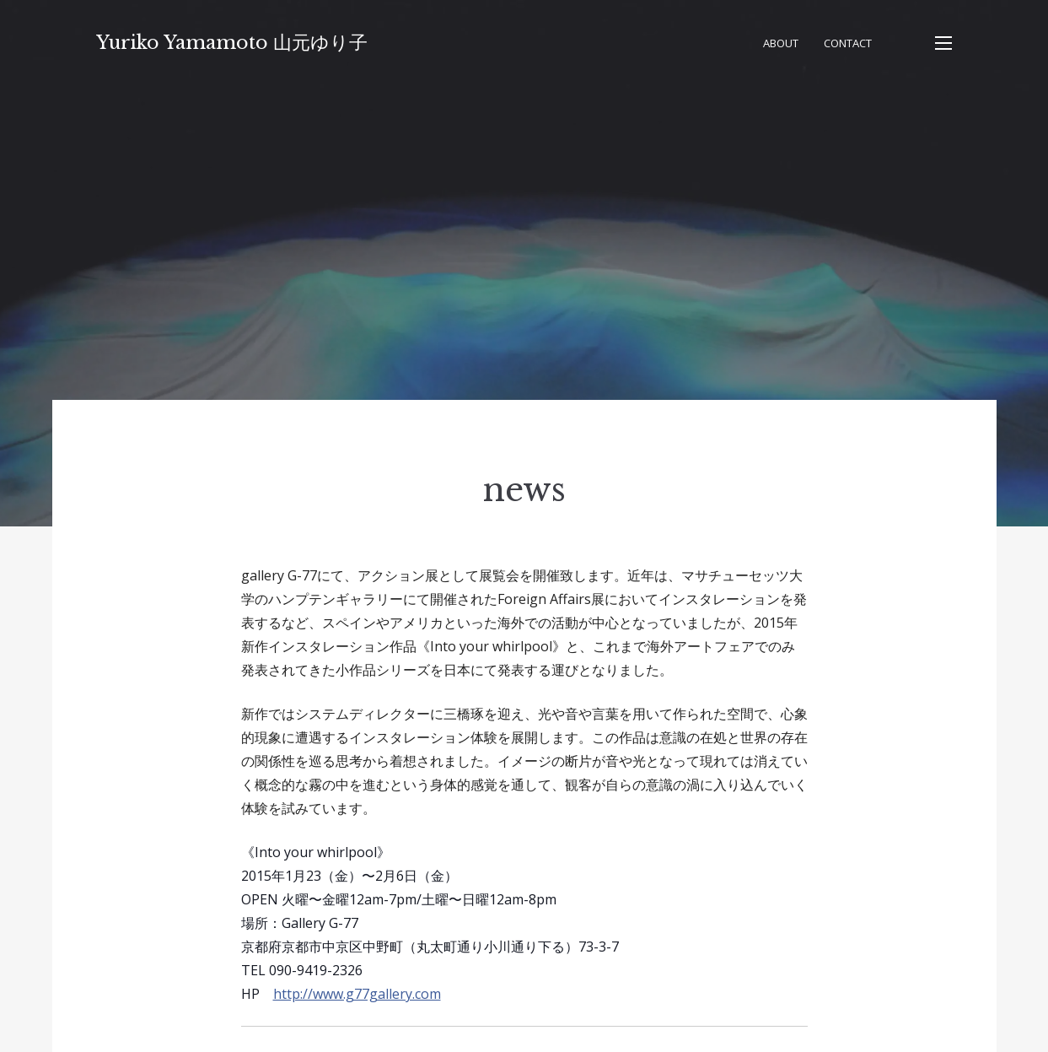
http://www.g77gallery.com (357, 994)
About (780, 43)
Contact (848, 43)
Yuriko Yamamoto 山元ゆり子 (232, 42)
